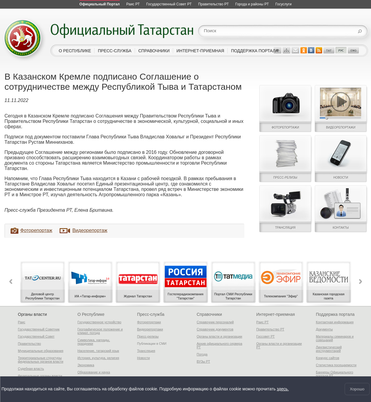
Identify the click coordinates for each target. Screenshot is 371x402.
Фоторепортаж (36, 230)
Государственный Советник (39, 329)
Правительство (29, 343)
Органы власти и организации (219, 336)
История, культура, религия (98, 358)
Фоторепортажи (149, 322)
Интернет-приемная (275, 314)
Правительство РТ (270, 329)
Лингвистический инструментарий (329, 348)
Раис (21, 322)
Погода (202, 354)
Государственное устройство (99, 322)
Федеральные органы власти (40, 376)
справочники (154, 50)
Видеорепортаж (89, 230)
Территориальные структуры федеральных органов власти (40, 359)
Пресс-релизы (148, 336)
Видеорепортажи (150, 329)
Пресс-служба (150, 314)
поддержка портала (254, 50)
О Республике (90, 314)
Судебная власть (31, 368)
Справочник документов (215, 329)
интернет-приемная (200, 50)
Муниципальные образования (40, 350)
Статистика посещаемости (336, 365)
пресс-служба (114, 50)
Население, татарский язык (98, 350)
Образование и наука (93, 372)
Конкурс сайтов (327, 358)
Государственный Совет (36, 336)
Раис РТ (262, 322)
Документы (324, 329)
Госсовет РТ (265, 336)
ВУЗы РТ (203, 361)
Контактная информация (334, 322)
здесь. (283, 389)
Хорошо (357, 389)
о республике (75, 50)
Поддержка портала (335, 314)
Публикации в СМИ (152, 343)
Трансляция (146, 350)
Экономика (85, 365)
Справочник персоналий (215, 322)
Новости (143, 358)
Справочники (209, 314)
